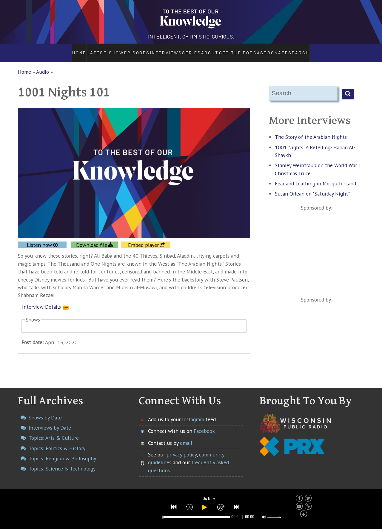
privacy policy (182, 448)
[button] (174, 506)
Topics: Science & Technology (62, 462)
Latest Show (89, 49)
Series (185, 49)
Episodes (120, 49)
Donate (293, 49)
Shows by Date (45, 410)
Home (63, 49)
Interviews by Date (50, 421)
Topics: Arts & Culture (54, 431)
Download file (91, 238)
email (186, 436)
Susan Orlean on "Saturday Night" (312, 187)
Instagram (193, 412)
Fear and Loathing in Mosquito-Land (315, 176)
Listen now (39, 238)
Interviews (149, 49)
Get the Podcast (254, 49)
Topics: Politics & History (57, 441)
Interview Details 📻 (45, 300)
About (214, 49)
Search (316, 49)
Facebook (204, 424)
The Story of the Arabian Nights (311, 130)
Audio (42, 65)
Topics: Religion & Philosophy (62, 451)
